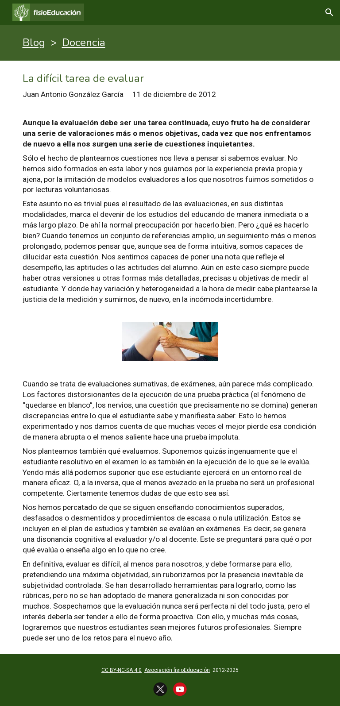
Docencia (83, 42)
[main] (170, 43)
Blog (34, 42)
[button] (329, 12)
